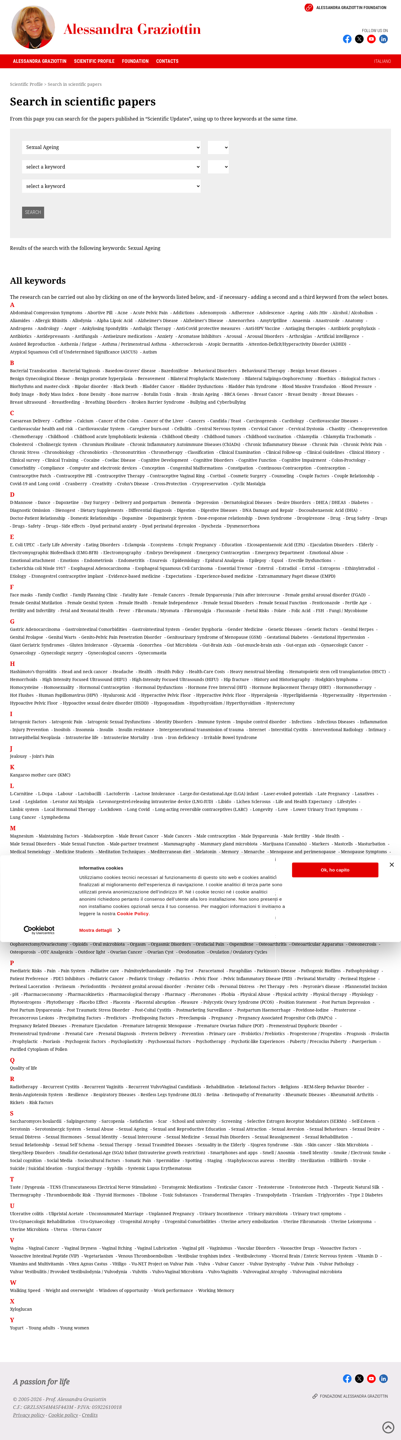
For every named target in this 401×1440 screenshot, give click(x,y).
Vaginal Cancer (44, 1248)
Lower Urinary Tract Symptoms (325, 809)
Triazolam (302, 1195)
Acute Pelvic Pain (150, 312)
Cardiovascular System (101, 428)
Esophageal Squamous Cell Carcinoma (174, 568)
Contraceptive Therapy (121, 476)
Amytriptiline (273, 320)
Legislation (36, 801)
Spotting (193, 1160)
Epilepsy (257, 560)
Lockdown (111, 809)
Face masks (21, 595)
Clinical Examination (240, 452)
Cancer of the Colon (119, 421)
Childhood (58, 436)
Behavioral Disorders (215, 370)
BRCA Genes (236, 394)
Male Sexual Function (83, 844)
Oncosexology (313, 936)
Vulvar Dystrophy (268, 1264)
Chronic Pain (325, 444)
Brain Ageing (205, 394)
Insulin (106, 729)
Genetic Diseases (285, 629)
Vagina (17, 1248)
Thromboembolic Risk (68, 1195)
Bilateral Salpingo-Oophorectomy (278, 378)
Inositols (62, 729)
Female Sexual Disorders (228, 602)
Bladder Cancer (159, 386)
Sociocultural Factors (99, 1160)
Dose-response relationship (225, 518)
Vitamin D (368, 1256)
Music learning (253, 875)
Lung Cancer (23, 817)
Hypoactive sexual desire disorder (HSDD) (106, 703)
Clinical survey (25, 460)
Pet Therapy (272, 986)
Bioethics (327, 378)
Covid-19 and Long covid (35, 483)
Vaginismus (220, 1248)
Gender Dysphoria (203, 629)
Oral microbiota (109, 944)
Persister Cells (200, 986)
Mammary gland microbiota (228, 844)
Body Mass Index (56, 394)
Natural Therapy (94, 894)
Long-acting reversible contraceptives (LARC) (201, 809)
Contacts (167, 61)
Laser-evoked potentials (288, 793)
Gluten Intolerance (89, 645)
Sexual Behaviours (328, 1129)
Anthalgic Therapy (152, 328)
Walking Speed (25, 1290)
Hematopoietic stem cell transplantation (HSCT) (337, 671)
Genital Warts (62, 637)
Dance (44, 502)
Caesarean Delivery (30, 421)
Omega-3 (191, 936)
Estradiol (288, 568)
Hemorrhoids (23, 679)
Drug (335, 518)
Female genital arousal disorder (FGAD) (325, 595)
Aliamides (20, 320)
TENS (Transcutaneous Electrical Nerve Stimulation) (103, 1187)
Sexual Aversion (288, 1129)
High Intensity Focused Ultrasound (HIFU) (84, 679)
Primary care (222, 1033)
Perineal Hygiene (358, 978)
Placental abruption (155, 1002)
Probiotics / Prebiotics (263, 1033)
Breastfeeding (66, 402)
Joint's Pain (43, 756)
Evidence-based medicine (134, 576)
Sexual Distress (25, 1137)
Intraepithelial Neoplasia (35, 737)
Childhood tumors (222, 436)
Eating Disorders (103, 544)
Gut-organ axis (301, 645)
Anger (70, 328)
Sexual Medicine (183, 1137)
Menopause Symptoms (364, 851)
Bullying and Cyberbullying (218, 402)
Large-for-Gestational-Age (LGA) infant (219, 793)
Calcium (85, 421)
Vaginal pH (193, 1248)
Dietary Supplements (101, 510)
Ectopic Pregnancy (197, 544)
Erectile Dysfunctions (309, 560)
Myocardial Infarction (331, 875)
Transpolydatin (271, 1195)
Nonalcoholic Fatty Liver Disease (43, 917)
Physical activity (292, 994)
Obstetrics (73, 936)
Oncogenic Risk (220, 936)
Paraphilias (240, 970)
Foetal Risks (257, 610)
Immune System (214, 722)
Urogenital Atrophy (140, 1221)
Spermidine (168, 1160)
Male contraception (216, 836)
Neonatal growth (153, 894)
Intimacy (377, 729)
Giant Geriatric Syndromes (37, 645)
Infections (302, 722)
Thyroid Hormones (115, 1195)
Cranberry (76, 483)
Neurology (135, 902)
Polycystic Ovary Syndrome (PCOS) (238, 1002)
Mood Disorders (201, 867)
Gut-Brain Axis (217, 645)
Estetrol (265, 568)
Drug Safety (358, 518)
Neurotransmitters (338, 902)
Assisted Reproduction (32, 344)
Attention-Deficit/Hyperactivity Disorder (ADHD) (297, 344)
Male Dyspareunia (259, 836)
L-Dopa (45, 793)
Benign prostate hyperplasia (104, 378)
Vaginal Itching (117, 1248)
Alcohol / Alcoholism (352, 312)
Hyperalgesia (264, 695)
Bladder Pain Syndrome (252, 386)
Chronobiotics (93, 452)
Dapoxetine (67, 502)
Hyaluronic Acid (119, 695)
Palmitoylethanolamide (147, 970)
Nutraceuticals (275, 917)
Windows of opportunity (124, 1290)
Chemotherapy (27, 436)
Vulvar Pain (302, 1264)
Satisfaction (141, 1121)
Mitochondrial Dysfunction (136, 867)
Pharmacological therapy (134, 994)
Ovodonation (192, 952)
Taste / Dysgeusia (27, 1187)
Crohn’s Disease (133, 483)
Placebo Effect (93, 1002)
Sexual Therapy (116, 1145)
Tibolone (148, 1195)
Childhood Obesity (180, 436)
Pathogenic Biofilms (321, 970)
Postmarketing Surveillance (204, 1010)
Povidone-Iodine (312, 1010)
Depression (207, 502)
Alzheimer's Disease (158, 320)
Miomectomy (39, 867)
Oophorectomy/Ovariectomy (38, 944)
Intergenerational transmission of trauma (201, 729)
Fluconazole (228, 610)
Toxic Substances (180, 1195)
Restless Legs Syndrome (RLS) (171, 1094)
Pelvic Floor (206, 978)
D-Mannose (21, 502)
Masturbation (371, 844)
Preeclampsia (192, 1018)
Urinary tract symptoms (317, 1213)
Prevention (193, 1033)
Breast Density (302, 394)
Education (232, 544)
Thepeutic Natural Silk (356, 1187)
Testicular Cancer (235, 1187)
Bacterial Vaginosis (81, 370)
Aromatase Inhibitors (199, 336)
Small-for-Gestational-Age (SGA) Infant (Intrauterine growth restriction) (132, 1152)
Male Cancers (177, 836)
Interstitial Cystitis (289, 729)
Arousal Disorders (265, 336)
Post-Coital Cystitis (153, 1010)
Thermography (25, 1195)
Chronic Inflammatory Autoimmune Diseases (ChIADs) (185, 444)
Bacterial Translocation (33, 370)
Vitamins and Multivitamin (37, 1264)
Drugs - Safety (26, 526)
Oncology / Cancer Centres (267, 936)
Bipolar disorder (91, 386)
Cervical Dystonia (306, 428)
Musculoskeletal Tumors (208, 875)
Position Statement (298, 1002)
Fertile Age (356, 602)
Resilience (78, 1094)
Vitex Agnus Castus (88, 1264)
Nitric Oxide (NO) (70, 909)
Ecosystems (161, 544)
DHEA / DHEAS (331, 502)
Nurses (248, 917)
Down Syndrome (275, 518)
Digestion (186, 510)
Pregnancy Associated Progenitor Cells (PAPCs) (285, 1018)
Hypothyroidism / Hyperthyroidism (225, 703)
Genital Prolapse (26, 637)
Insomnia (85, 729)
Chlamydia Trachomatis (347, 436)
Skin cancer (319, 1145)
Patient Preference (29, 978)
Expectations (179, 576)
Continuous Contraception (285, 468)
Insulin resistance (136, 729)
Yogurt (17, 1328)
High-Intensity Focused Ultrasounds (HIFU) (175, 679)
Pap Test (184, 970)
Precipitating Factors (80, 1018)
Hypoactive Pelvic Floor (34, 703)
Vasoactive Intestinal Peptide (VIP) (44, 1256)
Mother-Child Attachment (313, 867)
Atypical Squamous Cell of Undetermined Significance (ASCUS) (73, 352)
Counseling (283, 476)
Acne (123, 312)
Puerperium (364, 1041)
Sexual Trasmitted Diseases (164, 1145)
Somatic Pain (138, 1160)
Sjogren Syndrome (270, 1145)
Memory (230, 851)
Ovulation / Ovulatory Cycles (238, 952)
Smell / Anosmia (279, 1152)
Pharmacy (175, 994)
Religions (290, 1087)
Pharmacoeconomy (43, 994)
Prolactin (380, 1033)
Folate (280, 610)
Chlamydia (307, 436)
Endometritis (131, 560)
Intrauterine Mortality (126, 737)
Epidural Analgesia (224, 560)
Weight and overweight (70, 1290)
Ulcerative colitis (27, 1213)
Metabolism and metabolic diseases (205, 859)
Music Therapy (289, 875)
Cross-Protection (170, 483)
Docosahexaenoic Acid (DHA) (328, 510)
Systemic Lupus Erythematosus (159, 1168)
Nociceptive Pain (143, 909)
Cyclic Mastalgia (249, 483)
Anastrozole (327, 320)
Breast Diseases (338, 394)
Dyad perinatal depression (169, 526)
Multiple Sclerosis (113, 875)
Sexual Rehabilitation (326, 1137)
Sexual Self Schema (75, 1145)
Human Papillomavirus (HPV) (68, 695)
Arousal (234, 336)
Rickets (17, 1102)
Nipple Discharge (29, 909)
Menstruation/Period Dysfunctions (82, 859)
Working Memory (216, 1290)
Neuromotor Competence (177, 902)
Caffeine (63, 421)
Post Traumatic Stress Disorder (98, 1010)
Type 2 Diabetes (366, 1195)
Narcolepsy (60, 894)
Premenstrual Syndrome (35, 1033)
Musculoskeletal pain (157, 875)
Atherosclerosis (187, 344)
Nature (124, 894)
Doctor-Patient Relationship (37, 518)
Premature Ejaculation (95, 1025)
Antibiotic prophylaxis (353, 328)
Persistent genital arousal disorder (146, 986)
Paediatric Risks (26, 970)
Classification (201, 452)
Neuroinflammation (99, 902)
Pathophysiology (362, 970)
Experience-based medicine (225, 576)
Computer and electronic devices (103, 468)
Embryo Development (169, 552)
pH (15, 994)
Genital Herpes (358, 629)
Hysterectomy (280, 703)
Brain (181, 394)
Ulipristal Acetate (66, 1213)
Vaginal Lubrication (157, 1248)
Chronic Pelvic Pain (362, 444)
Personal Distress (237, 986)
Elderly (366, 544)
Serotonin (20, 1129)
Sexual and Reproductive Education (189, 1129)
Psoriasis (51, 1041)
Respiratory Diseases (114, 1094)
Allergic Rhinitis (51, 320)
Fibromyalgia (197, 610)
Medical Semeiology (30, 851)
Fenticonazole (326, 602)
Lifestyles (346, 801)
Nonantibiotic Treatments (107, 917)
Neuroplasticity (264, 902)
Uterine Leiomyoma (351, 1221)
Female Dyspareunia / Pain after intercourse (235, 595)
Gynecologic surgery (62, 653)
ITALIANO (382, 61)
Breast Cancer (268, 394)
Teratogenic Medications (187, 1187)
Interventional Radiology (338, 729)
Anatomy (354, 320)
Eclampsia (135, 544)
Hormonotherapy (354, 687)
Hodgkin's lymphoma (336, 679)
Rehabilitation (220, 1087)
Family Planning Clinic (95, 595)
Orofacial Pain (210, 944)
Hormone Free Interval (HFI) (217, 687)
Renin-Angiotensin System (36, 1094)
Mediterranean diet (170, 851)
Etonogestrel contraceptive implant (67, 576)
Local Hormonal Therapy (69, 809)
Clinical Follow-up (284, 452)
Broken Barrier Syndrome (158, 402)
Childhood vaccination (268, 436)
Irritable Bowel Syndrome (230, 737)
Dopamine (132, 518)
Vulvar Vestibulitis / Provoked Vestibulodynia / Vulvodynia (68, 1271)
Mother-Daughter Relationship (41, 875)
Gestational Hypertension (339, 637)
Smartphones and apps (233, 1152)
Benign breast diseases (313, 370)
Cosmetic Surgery (249, 476)
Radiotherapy (24, 1087)
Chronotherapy (167, 452)
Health (145, 671)
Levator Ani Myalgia (73, 801)
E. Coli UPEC (22, 544)
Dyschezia (211, 526)
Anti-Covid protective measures (208, 328)
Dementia (181, 502)
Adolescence (272, 312)
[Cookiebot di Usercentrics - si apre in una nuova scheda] (39, 1428)
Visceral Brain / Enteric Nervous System (312, 1256)
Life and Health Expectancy (304, 801)
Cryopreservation (210, 483)
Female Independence (175, 602)
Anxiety (165, 336)
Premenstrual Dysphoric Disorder (303, 1025)
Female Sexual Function (283, 602)
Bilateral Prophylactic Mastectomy (205, 378)
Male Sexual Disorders (33, 844)
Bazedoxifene (175, 370)
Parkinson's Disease (276, 970)
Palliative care (104, 970)
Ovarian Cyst (160, 952)
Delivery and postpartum (140, 502)
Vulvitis (139, 1271)
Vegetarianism (98, 1256)
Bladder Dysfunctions (201, 386)
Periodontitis (93, 986)
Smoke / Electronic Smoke (360, 1152)
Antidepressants (53, 336)
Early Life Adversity (60, 544)
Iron (158, 737)
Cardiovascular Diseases (333, 421)
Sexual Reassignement (277, 1137)
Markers (320, 844)
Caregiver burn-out (149, 428)
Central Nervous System (221, 428)
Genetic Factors (322, 629)
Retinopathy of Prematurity (252, 1094)
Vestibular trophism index (204, 1256)
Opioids (80, 944)
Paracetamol (211, 970)
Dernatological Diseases (248, 502)
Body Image (22, 394)
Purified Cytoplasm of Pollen (38, 1049)
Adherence (242, 312)
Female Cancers (169, 595)
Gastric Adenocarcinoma (35, 629)
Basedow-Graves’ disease (130, 370)
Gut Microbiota (182, 645)
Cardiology (293, 421)
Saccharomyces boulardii (35, 1121)
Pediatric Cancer (107, 978)
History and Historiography (282, 679)
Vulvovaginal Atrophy (265, 1271)
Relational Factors (258, 1087)
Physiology (363, 994)
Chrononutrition (129, 452)
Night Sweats (376, 902)
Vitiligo (119, 1264)
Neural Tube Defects (294, 894)
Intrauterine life (82, 737)
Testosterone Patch (308, 1187)
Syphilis (115, 1168)
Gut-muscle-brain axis (259, 645)
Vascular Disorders (256, 1248)
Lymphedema (55, 817)
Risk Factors (41, 1102)
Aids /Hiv (318, 312)
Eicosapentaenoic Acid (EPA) (276, 544)
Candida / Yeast (225, 421)
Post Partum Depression (346, 1002)
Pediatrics (179, 978)
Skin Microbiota (353, 1145)
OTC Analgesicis (57, 952)
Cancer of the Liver (163, 421)
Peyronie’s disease (321, 986)
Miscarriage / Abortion (81, 867)
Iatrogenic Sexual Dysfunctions (119, 722)
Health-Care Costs (207, 671)
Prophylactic (25, 1041)
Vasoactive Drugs (297, 1248)
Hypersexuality (338, 695)
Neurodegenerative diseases (349, 894)
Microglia (256, 859)
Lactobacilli (89, 793)
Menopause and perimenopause (303, 851)
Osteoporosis (23, 952)
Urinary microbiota (268, 1213)
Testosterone (271, 1187)
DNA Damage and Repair (267, 510)
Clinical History (364, 452)
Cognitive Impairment (304, 460)
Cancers (197, 421)
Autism (150, 352)
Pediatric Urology (146, 978)
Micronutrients (286, 859)
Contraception (331, 468)
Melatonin (206, 851)
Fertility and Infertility (32, 610)
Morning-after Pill (240, 867)
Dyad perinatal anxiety (113, 526)
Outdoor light (91, 952)
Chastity (337, 428)
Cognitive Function (257, 460)
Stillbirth (339, 1160)
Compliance (52, 468)
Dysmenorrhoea (243, 526)
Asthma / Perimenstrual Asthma (134, 344)
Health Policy (170, 671)
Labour (65, 793)
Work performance (173, 1290)
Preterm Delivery (158, 1033)
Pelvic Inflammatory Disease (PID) (257, 978)
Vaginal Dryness (80, 1248)
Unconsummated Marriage (116, 1213)
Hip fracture (236, 679)
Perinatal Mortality (316, 978)
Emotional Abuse (326, 552)
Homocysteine (24, 687)
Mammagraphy (179, 844)
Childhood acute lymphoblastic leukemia (115, 436)
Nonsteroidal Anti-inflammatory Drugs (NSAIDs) (187, 917)
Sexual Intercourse (142, 1137)
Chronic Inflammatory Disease (276, 444)
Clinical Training (62, 460)
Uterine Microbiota (29, 1229)
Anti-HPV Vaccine (262, 328)
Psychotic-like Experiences (258, 1041)
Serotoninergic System (58, 1129)
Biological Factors (358, 378)
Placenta (121, 1002)
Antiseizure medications (127, 336)
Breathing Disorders (105, 402)
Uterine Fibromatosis (304, 1221)
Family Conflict (53, 595)
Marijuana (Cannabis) (285, 844)
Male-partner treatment (134, 844)
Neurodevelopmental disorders (42, 902)
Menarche (254, 851)
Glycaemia (123, 645)
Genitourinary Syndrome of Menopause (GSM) (214, 637)
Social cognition (26, 1160)
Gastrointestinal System (156, 629)
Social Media (60, 1160)
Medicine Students (74, 851)
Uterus (60, 1229)
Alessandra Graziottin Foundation (351, 7)
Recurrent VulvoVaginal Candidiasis (164, 1087)
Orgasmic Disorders (171, 944)
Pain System (73, 970)
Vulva (204, 1264)
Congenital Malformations (196, 468)
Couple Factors (314, 476)
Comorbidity (22, 468)
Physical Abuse (255, 994)
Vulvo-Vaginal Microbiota (177, 1271)
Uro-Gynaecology (97, 1221)
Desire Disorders (294, 502)
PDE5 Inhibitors (69, 978)
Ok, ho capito (335, 1368)
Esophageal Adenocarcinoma (100, 568)
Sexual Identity (102, 1137)
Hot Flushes (22, 695)
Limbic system (24, 809)
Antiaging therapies (305, 328)
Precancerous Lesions (32, 1018)
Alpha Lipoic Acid (115, 320)
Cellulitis (183, 428)
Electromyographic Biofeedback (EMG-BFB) (54, 552)
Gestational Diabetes (287, 637)
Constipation (240, 468)
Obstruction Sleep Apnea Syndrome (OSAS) (133, 936)
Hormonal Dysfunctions (159, 687)
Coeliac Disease (120, 460)
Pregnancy (222, 1018)
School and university (194, 1121)
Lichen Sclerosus (253, 801)
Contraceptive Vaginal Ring (177, 476)
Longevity (263, 809)
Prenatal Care (79, 1033)
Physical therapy (330, 994)
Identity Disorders (174, 722)
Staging (214, 1160)
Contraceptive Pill (74, 476)
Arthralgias (300, 336)
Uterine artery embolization (249, 1221)
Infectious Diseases (336, 722)
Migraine (378, 859)
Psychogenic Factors (85, 1041)
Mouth (83, 875)
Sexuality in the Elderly (221, 1145)
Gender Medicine (245, 629)
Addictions (183, 312)
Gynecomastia (152, 653)
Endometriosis (98, 560)
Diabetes (360, 502)
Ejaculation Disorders (332, 544)
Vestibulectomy (251, 1256)
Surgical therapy (85, 1168)
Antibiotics (20, 336)
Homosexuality (59, 687)
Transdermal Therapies (226, 1195)
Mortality (272, 867)
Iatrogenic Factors (28, 722)
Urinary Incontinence (221, 1213)
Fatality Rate (135, 595)
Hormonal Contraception (104, 687)
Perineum (65, 986)
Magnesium (22, 836)
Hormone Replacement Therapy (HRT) (291, 687)
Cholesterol (21, 444)
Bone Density (92, 394)
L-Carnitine (21, 793)
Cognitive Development (164, 460)
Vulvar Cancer (229, 1264)
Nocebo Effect (107, 909)
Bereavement (151, 378)
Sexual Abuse (100, 1129)
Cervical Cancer (267, 428)
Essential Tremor (235, 568)
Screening (232, 1121)
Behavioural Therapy (263, 370)
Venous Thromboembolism (145, 1256)
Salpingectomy (81, 1121)
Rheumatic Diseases (305, 1094)
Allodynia (82, 320)
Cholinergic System (57, 444)
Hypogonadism (169, 703)
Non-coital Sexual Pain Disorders (236, 909)
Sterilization (312, 1160)
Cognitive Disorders (213, 460)
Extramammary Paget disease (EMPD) (296, 576)
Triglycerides (331, 1195)
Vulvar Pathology (336, 1264)
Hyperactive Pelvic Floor (166, 695)
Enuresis (158, 560)
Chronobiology (59, 452)
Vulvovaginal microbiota (317, 1271)
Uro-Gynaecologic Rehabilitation (42, 1221)
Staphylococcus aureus (251, 1160)
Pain (51, 970)
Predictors (116, 1018)
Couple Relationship (354, 476)
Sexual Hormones (64, 1137)
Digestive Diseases (219, 510)
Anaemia (301, 320)
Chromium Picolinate (103, 444)
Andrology (48, 328)
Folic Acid (301, 610)
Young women (74, 1328)
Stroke (359, 1160)
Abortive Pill (99, 312)
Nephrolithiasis (191, 894)
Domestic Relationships (93, 518)
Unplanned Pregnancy (171, 1213)
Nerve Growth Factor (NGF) (240, 894)
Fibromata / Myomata (157, 610)
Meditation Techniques (122, 851)
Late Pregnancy (334, 793)
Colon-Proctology (348, 460)
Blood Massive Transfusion (309, 386)
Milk (16, 867)
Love (283, 809)
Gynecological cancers (110, 653)
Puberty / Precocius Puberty (318, 1041)
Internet (257, 729)
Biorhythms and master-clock (40, 386)
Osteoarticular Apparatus (317, 944)
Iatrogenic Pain (67, 722)
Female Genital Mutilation (36, 602)
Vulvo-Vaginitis (223, 1271)
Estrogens (330, 568)
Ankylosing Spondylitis (105, 328)
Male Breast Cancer (139, 836)
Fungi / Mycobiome (348, 610)
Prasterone (345, 1010)
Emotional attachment (32, 560)
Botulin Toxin (157, 394)
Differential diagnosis (150, 510)
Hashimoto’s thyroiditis (33, 671)
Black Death (125, 386)
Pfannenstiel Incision (366, 986)
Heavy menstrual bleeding (257, 671)
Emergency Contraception (223, 552)
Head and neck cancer (85, 671)
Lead (15, 801)
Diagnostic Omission (30, 510)
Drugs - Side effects (65, 526)
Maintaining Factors (59, 836)
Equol (277, 560)
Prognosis (356, 1033)
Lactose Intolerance (155, 793)
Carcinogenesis (261, 421)
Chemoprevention (369, 428)
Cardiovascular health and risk (41, 428)
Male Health (327, 836)
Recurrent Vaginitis (103, 1087)
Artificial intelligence (338, 336)
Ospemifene (241, 944)
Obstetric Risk (44, 936)
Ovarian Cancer (126, 952)
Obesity (17, 936)
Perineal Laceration (30, 986)
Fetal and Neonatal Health (87, 610)
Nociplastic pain (181, 909)
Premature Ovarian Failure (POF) (230, 1025)
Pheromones (203, 994)
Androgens (21, 328)
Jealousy (18, 756)
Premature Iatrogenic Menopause (157, 1025)
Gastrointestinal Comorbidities (96, 629)
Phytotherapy (60, 1002)
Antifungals (86, 336)
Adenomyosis (212, 312)
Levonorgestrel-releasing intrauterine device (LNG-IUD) (156, 801)
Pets (294, 986)
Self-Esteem (363, 1121)
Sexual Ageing (133, 1129)
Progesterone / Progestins (315, 1033)
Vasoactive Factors (338, 1248)
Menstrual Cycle (26, 859)
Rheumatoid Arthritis (352, 1094)
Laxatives (364, 793)
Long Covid (138, 809)
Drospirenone (311, 518)
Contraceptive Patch (30, 476)
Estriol (308, 568)
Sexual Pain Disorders (227, 1137)
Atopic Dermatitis (225, 344)
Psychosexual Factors (169, 1041)
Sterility (287, 1160)
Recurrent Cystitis (61, 1087)
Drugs (381, 518)
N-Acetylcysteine (27, 894)
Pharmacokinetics (86, 994)
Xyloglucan (21, 1309)
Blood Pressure (356, 386)
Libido (224, 801)
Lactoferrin (118, 793)
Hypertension (373, 695)
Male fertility (296, 836)
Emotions (69, 560)
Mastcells (343, 844)
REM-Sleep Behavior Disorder (334, 1087)
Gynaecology (23, 653)
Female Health (133, 602)
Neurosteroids (299, 902)
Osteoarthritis (272, 944)
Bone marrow (125, 394)
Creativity (102, 483)
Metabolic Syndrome (143, 859)
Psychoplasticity (127, 1041)
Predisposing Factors (153, 1018)
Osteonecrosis (362, 944)
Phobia (228, 994)
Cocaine (92, 460)
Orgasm (138, 944)
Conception (153, 468)
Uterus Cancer (87, 1229)
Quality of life (23, 1068)
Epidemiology (186, 560)
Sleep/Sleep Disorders (32, 1152)
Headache (123, 671)
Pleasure (189, 1002)
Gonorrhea (150, 645)
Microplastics (319, 859)
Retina (212, 1094)
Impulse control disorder (261, 722)
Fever (124, 610)
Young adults (42, 1328)
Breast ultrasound (28, 402)
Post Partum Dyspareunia (36, 1010)
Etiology (18, 576)
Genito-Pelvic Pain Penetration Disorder (121, 637)
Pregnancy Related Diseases (38, 1025)
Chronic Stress (24, 452)
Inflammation (373, 722)
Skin (298, 1145)
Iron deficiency (183, 737)
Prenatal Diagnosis (117, 1033)
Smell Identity (314, 1152)
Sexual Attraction (249, 1129)
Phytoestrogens (25, 1002)
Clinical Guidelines (325, 452)
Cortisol (217, 476)
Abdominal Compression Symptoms (46, 312)
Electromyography (122, 552)
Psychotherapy (211, 1041)
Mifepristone (351, 859)
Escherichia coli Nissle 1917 (38, 568)
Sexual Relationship (30, 1145)
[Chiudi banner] (392, 1363)
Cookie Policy (133, 1411)
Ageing (297, 312)
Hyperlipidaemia (300, 695)
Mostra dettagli (95, 1428)
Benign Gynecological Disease (40, 378)
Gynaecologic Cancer (342, 645)
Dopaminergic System (170, 518)
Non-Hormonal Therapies (300, 909)
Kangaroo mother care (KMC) (40, 775)
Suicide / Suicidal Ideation (36, 1168)
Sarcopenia (113, 1121)
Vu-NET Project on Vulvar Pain (162, 1264)
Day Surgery (97, 502)
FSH (320, 610)
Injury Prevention (30, 729)
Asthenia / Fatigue (78, 344)
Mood (173, 867)
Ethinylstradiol (360, 568)
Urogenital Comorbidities (190, 1221)
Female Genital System (90, 602)
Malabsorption (99, 836)
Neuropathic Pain (226, 902)
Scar (162, 1121)
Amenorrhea (241, 320)
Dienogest (65, 510)
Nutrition (304, 917)
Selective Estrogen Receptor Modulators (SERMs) (297, 1121)
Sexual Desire (366, 1129)
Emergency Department (279, 552)
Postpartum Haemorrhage (264, 1010)
